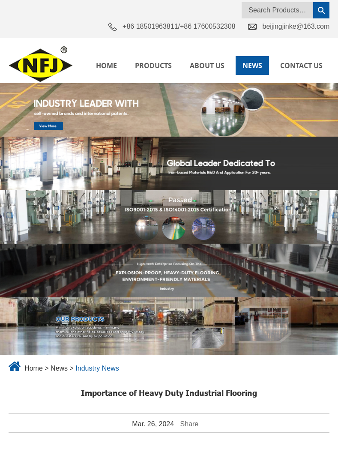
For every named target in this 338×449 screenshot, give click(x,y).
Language (308, 41)
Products (153, 65)
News (252, 65)
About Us (207, 65)
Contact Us (301, 65)
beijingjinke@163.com (295, 26)
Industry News (97, 368)
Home (106, 65)
